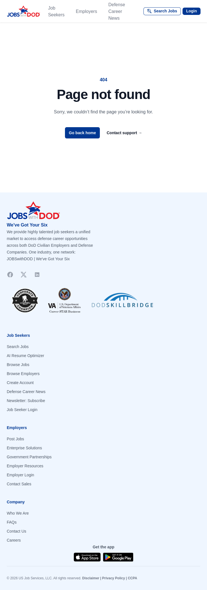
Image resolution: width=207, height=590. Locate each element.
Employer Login (20, 475)
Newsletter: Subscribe (26, 400)
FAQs (12, 522)
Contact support (124, 133)
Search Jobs (18, 346)
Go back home (82, 133)
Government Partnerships (29, 457)
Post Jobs (15, 439)
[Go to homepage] (103, 210)
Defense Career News (116, 11)
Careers (14, 540)
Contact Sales (19, 484)
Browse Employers (23, 373)
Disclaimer (90, 578)
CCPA (132, 578)
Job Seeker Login (22, 409)
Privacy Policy (113, 578)
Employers (86, 11)
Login (191, 11)
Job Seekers (56, 11)
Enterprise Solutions (24, 448)
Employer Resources (25, 466)
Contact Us (16, 531)
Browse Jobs (18, 364)
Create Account (20, 382)
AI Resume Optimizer (25, 355)
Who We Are (18, 513)
